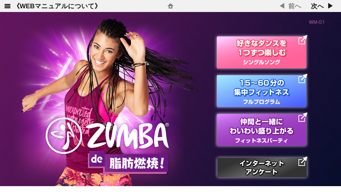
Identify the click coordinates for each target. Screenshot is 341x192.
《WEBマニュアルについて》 (57, 6)
